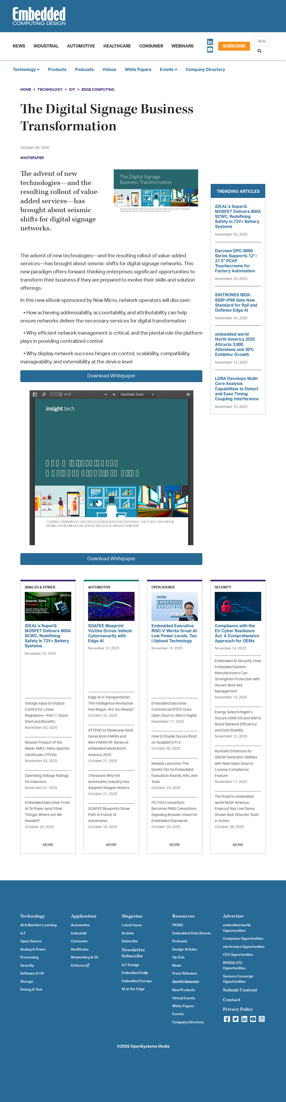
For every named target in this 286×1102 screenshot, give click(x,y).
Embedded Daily (135, 973)
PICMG (177, 925)
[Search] (261, 41)
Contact (231, 1000)
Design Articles (184, 949)
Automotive (81, 46)
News (176, 965)
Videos (109, 70)
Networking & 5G (84, 957)
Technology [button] (26, 69)
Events (178, 1014)
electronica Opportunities (244, 946)
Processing (29, 957)
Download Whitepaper (111, 376)
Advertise (233, 916)
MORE (48, 845)
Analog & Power (33, 949)
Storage (26, 981)
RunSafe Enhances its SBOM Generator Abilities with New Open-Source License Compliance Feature (236, 763)
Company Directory (205, 70)
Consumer (151, 46)
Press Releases (184, 973)
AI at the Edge (133, 989)
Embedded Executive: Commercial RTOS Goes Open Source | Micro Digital (174, 709)
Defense (80, 965)
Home (25, 90)
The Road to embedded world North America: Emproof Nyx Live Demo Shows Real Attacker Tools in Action (237, 809)
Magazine (132, 916)
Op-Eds (178, 957)
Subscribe (234, 46)
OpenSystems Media (149, 1046)
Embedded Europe (137, 981)
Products (57, 70)
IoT (72, 90)
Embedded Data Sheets (191, 933)
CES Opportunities (238, 954)
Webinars (182, 46)
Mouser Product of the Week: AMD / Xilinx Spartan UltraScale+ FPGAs (47, 748)
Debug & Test (31, 989)
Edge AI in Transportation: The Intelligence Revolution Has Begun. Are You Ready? (111, 703)
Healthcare (117, 46)
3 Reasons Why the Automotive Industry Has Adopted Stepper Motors (108, 782)
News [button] (19, 46)
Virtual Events (183, 998)
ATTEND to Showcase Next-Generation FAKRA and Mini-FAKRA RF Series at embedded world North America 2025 (111, 742)
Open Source (31, 941)
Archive (128, 933)
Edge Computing (98, 90)
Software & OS (32, 973)
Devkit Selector (185, 982)
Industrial (46, 46)
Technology (50, 90)
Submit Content (240, 990)
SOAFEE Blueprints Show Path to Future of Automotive (109, 815)
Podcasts (84, 70)
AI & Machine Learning (38, 925)
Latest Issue (132, 925)
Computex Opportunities (243, 938)
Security (27, 965)
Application (83, 916)
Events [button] (168, 69)
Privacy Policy (238, 1009)
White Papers (138, 70)
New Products (183, 990)
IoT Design (130, 965)
